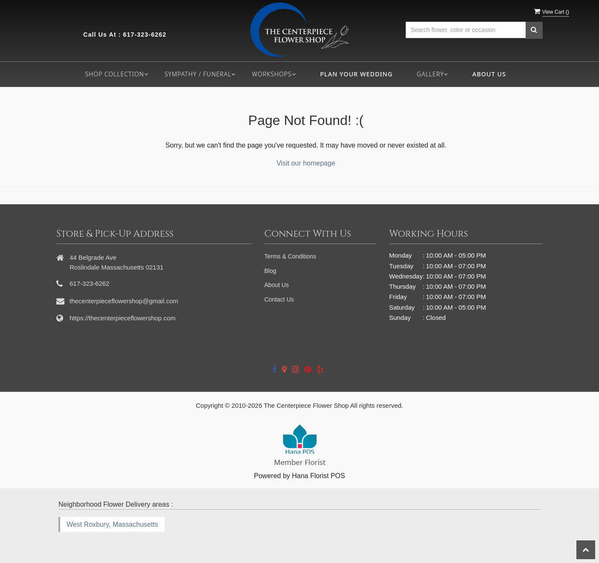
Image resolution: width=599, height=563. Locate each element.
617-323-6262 (144, 34)
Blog (270, 270)
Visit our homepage (305, 163)
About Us (489, 74)
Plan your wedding (356, 74)
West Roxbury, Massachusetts (112, 524)
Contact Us (279, 299)
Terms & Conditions (290, 256)
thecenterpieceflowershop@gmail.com (124, 301)
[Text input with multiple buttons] (466, 30)
